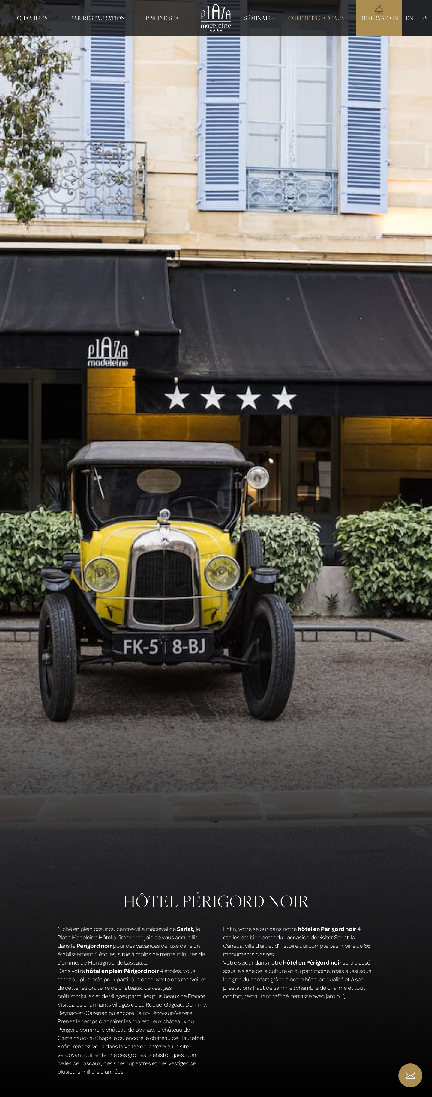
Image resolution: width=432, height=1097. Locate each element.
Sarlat (185, 928)
